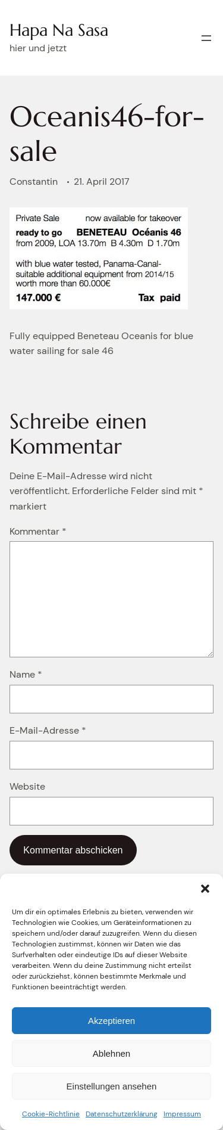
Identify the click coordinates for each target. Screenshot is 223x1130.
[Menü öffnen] (206, 38)
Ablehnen (111, 1053)
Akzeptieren (111, 1021)
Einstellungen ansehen (112, 1086)
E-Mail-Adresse (48, 730)
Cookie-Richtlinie (51, 1114)
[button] (205, 889)
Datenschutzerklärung (122, 1114)
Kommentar (38, 531)
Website (27, 786)
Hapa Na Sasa (59, 30)
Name (26, 674)
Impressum (182, 1114)
